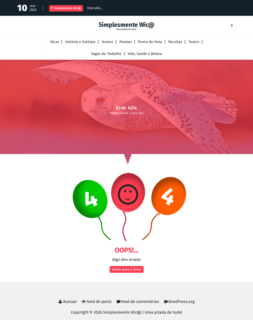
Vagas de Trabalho (106, 54)
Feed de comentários (140, 301)
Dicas (54, 42)
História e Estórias (80, 42)
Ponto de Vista (150, 42)
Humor (107, 42)
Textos (193, 42)
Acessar (70, 301)
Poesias (125, 42)
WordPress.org (181, 301)
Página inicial (119, 113)
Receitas (175, 42)
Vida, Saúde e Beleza (145, 54)
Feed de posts (99, 301)
